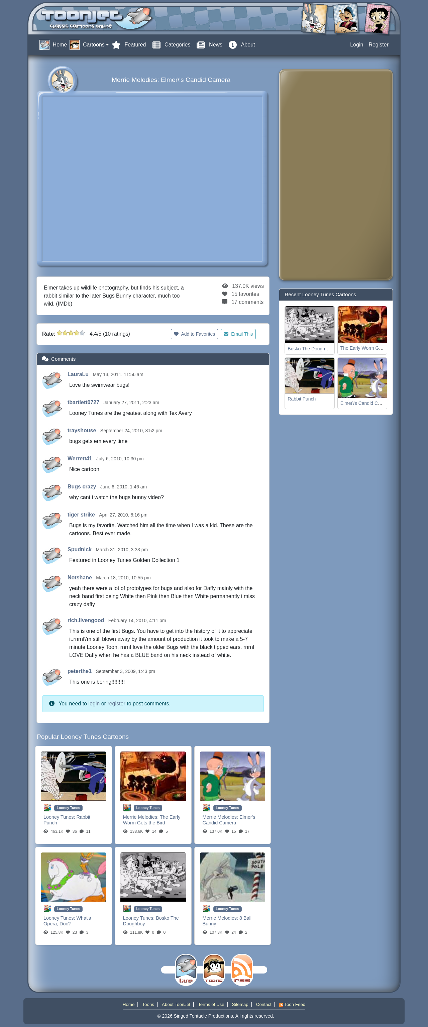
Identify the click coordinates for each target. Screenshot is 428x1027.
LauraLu (79, 374)
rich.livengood (87, 620)
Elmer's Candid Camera (229, 819)
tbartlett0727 (84, 402)
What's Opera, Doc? (67, 920)
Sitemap (240, 1004)
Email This (238, 334)
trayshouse (83, 430)
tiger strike (82, 515)
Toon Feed (292, 1004)
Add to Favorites (194, 334)
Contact (264, 1004)
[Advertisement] (311, 175)
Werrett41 (81, 458)
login (94, 703)
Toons (148, 1004)
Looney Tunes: (59, 817)
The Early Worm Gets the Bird (152, 819)
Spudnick (80, 549)
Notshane (80, 577)
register (116, 703)
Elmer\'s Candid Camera (365, 403)
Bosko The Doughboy (310, 348)
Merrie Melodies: (141, 817)
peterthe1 (80, 671)
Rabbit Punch (302, 399)
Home (129, 1004)
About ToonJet (176, 1004)
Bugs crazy (83, 486)
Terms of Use (211, 1004)
